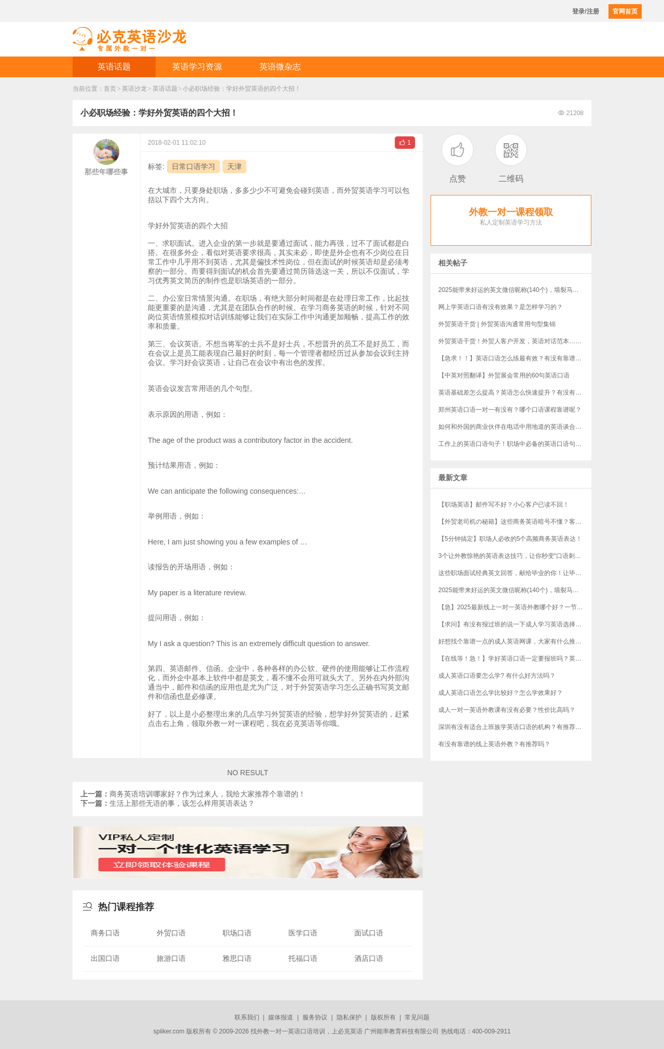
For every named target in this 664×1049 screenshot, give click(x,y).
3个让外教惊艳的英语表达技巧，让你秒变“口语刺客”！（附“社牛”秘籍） (514, 556)
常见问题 (417, 1017)
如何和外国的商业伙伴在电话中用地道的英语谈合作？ (513, 426)
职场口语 (237, 933)
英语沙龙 (134, 88)
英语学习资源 (197, 66)
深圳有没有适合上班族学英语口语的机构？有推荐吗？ (513, 727)
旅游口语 (171, 958)
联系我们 (246, 1017)
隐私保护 (349, 1017)
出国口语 (105, 958)
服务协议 (314, 1017)
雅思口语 (237, 958)
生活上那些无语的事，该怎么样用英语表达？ (167, 803)
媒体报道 (280, 1017)
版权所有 (383, 1017)
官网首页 (625, 11)
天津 (234, 166)
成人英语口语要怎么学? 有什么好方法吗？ (497, 675)
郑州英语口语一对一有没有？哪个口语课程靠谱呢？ (510, 409)
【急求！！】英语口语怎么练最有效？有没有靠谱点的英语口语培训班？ (514, 358)
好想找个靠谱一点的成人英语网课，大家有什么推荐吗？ (514, 641)
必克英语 (350, 1031)
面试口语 (368, 933)
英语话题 (114, 66)
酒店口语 (368, 958)
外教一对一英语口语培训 (291, 1031)
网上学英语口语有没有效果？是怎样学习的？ (500, 307)
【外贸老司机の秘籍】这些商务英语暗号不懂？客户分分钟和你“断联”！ (514, 521)
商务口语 (105, 933)
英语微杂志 (280, 66)
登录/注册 (585, 11)
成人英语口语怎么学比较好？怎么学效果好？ (500, 692)
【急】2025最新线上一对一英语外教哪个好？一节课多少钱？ (514, 607)
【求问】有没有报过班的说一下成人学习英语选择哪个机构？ (514, 624)
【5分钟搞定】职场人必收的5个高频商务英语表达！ (510, 538)
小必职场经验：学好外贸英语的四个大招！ (242, 88)
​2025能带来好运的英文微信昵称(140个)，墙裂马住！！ (514, 289)
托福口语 (302, 958)
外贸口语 (171, 933)
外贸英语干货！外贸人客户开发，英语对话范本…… (510, 341)
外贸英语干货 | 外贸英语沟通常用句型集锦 (497, 324)
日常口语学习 (193, 166)
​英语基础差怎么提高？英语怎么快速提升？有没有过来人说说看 (514, 392)
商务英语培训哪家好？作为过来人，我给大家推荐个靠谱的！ (193, 794)
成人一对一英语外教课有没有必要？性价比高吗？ (506, 710)
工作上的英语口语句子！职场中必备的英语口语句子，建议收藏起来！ (514, 443)
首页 (110, 88)
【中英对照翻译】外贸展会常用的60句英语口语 (504, 375)
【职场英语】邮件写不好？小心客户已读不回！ (503, 504)
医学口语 (302, 933)
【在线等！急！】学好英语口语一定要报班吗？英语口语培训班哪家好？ (514, 658)
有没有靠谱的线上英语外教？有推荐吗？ (494, 744)
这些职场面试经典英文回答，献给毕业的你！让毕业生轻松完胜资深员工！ (514, 573)
